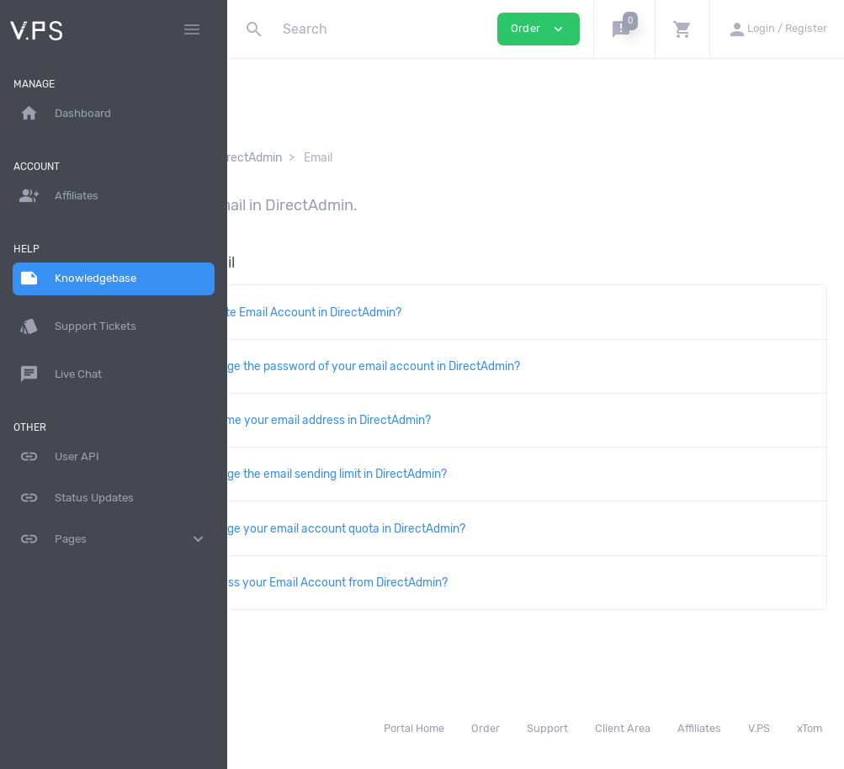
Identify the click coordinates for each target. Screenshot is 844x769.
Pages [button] (113, 539)
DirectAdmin (397, 158)
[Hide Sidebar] (192, 29)
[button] (624, 29)
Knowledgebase (299, 158)
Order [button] (538, 29)
